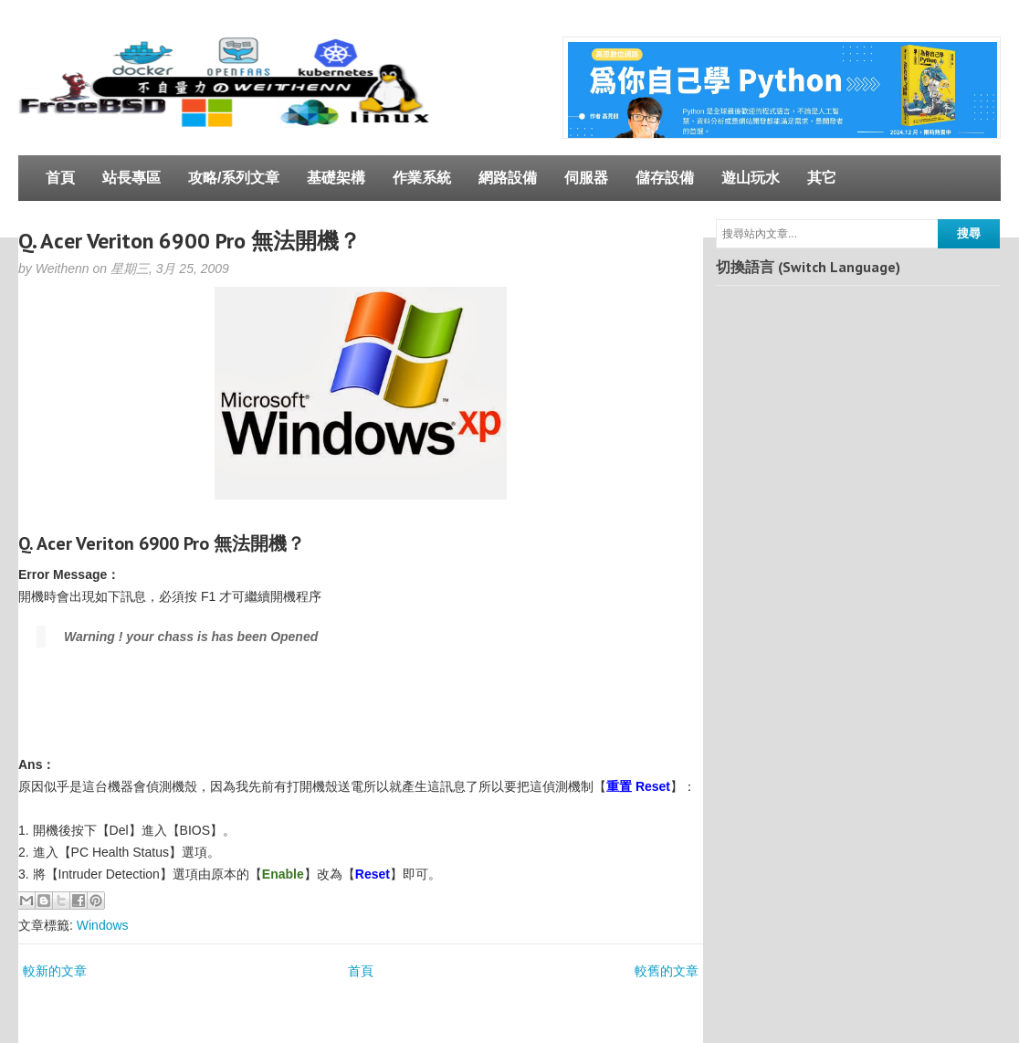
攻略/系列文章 (233, 177)
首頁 (60, 177)
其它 (821, 177)
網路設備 (507, 177)
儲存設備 (665, 177)
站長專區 (131, 177)
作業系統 (422, 177)
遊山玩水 (750, 177)
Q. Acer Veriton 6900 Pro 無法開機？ (189, 241)
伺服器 (586, 177)
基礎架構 (336, 177)
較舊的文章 (667, 971)
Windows (103, 925)
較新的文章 (55, 971)
